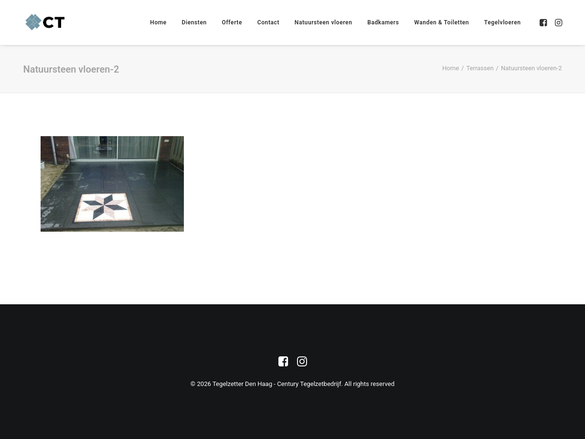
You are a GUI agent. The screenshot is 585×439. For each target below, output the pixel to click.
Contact (268, 22)
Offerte (232, 22)
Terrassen (479, 68)
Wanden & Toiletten (441, 22)
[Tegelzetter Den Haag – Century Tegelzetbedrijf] (45, 22)
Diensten (194, 22)
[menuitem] (158, 22)
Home (158, 22)
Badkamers (383, 22)
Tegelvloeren (502, 22)
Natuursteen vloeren (323, 22)
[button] (544, 22)
